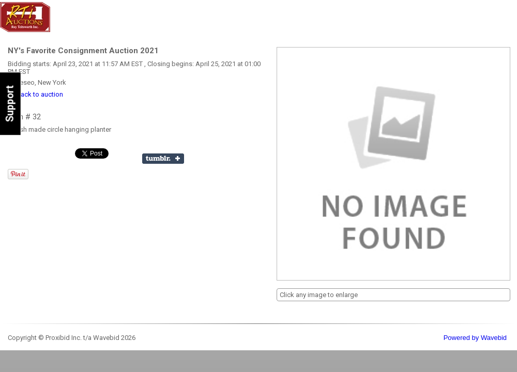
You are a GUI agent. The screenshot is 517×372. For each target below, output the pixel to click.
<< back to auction (35, 94)
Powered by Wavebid (475, 338)
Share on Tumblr (163, 158)
